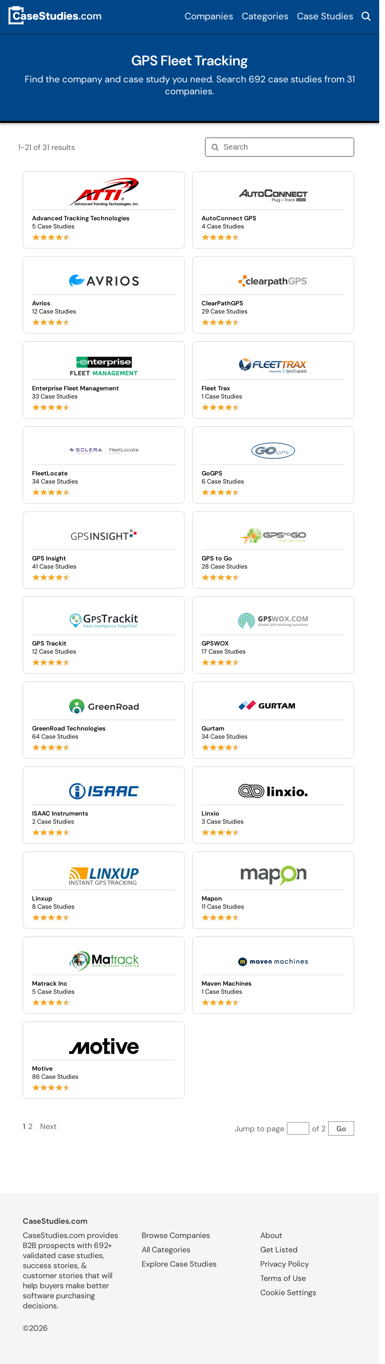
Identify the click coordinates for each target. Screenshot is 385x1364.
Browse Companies (176, 1235)
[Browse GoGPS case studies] (273, 465)
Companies (209, 16)
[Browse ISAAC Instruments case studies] (104, 805)
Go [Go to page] (341, 1128)
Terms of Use (283, 1278)
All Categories (166, 1250)
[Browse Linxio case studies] (273, 805)
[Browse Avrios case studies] (104, 295)
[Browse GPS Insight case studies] (104, 550)
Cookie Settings (288, 1292)
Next (48, 1126)
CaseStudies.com (55, 1221)
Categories (265, 16)
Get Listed (279, 1250)
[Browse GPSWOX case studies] (273, 635)
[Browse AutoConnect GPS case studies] (273, 210)
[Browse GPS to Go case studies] (273, 550)
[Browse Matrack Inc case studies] (104, 975)
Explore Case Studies (179, 1264)
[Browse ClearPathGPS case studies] (273, 295)
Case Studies (325, 16)
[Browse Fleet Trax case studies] (273, 380)
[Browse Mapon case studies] (273, 890)
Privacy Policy (284, 1264)
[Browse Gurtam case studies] (273, 720)
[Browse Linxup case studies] (104, 890)
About (271, 1235)
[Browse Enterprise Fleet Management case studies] (104, 380)
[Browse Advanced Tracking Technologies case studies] (104, 210)
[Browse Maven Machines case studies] (273, 975)
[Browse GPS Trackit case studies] (104, 635)
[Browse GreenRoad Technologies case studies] (104, 720)
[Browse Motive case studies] (104, 1060)
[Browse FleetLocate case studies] (104, 465)
